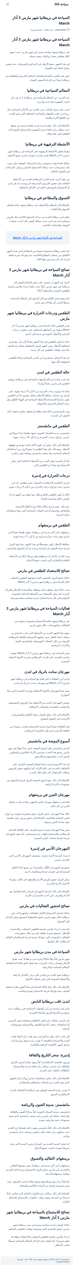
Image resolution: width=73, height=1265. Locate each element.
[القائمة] (7, 4)
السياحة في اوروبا (35, 30)
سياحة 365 (60, 4)
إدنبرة (66, 1062)
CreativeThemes (62, 1262)
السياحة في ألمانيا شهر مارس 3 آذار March (36, 237)
